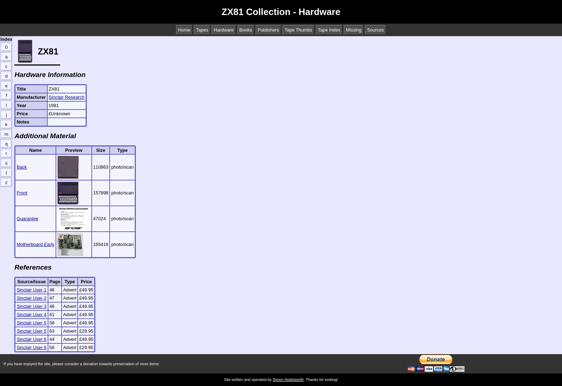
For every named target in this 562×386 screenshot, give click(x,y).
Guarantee (27, 218)
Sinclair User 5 (31, 322)
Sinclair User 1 (31, 290)
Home (184, 30)
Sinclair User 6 (31, 339)
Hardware (223, 30)
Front (21, 193)
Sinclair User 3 (31, 306)
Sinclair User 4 (31, 314)
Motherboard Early (35, 244)
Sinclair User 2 (31, 298)
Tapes (202, 30)
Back (21, 167)
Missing (353, 30)
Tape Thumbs (298, 30)
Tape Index (329, 30)
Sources (375, 30)
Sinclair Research (67, 97)
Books (245, 30)
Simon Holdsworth (288, 379)
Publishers (268, 30)
